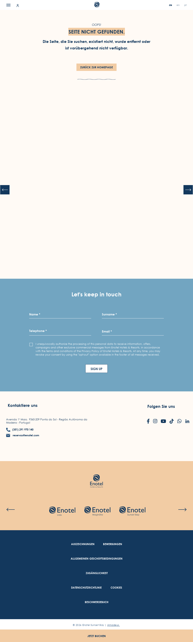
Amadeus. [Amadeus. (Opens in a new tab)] (113, 625)
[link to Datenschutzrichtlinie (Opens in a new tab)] (86, 587)
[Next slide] (188, 190)
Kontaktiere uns (23, 405)
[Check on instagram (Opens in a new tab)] (155, 421)
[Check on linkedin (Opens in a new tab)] (187, 421)
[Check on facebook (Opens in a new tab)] (148, 421)
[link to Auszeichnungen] (83, 544)
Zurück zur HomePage (96, 67)
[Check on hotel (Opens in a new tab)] (62, 511)
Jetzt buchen (96, 636)
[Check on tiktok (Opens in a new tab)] (172, 421)
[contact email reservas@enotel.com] (22, 435)
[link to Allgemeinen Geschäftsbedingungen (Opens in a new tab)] (97, 558)
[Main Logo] (97, 6)
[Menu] (8, 5)
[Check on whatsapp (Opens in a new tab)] (179, 421)
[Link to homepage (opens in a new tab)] (96, 475)
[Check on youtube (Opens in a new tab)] (163, 421)
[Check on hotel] (132, 511)
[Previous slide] (5, 190)
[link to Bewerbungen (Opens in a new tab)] (112, 544)
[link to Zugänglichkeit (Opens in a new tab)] (97, 573)
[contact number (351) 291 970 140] (19, 430)
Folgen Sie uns (161, 406)
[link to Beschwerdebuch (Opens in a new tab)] (96, 602)
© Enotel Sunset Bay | (96, 625)
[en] (178, 5)
